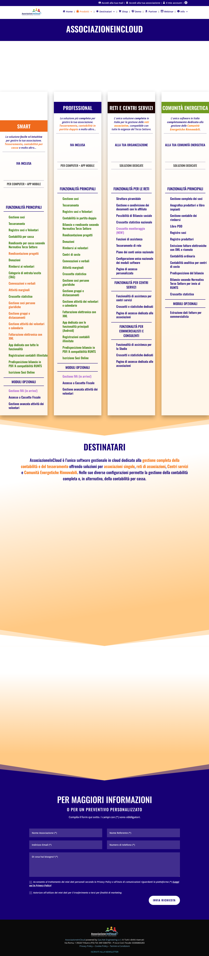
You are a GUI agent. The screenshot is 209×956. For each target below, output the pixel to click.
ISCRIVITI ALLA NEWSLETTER (104, 937)
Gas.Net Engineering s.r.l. (110, 925)
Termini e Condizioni (120, 931)
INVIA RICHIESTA (164, 886)
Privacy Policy (86, 931)
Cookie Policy (101, 931)
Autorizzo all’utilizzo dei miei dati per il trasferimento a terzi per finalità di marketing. (75, 878)
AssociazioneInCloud (75, 925)
